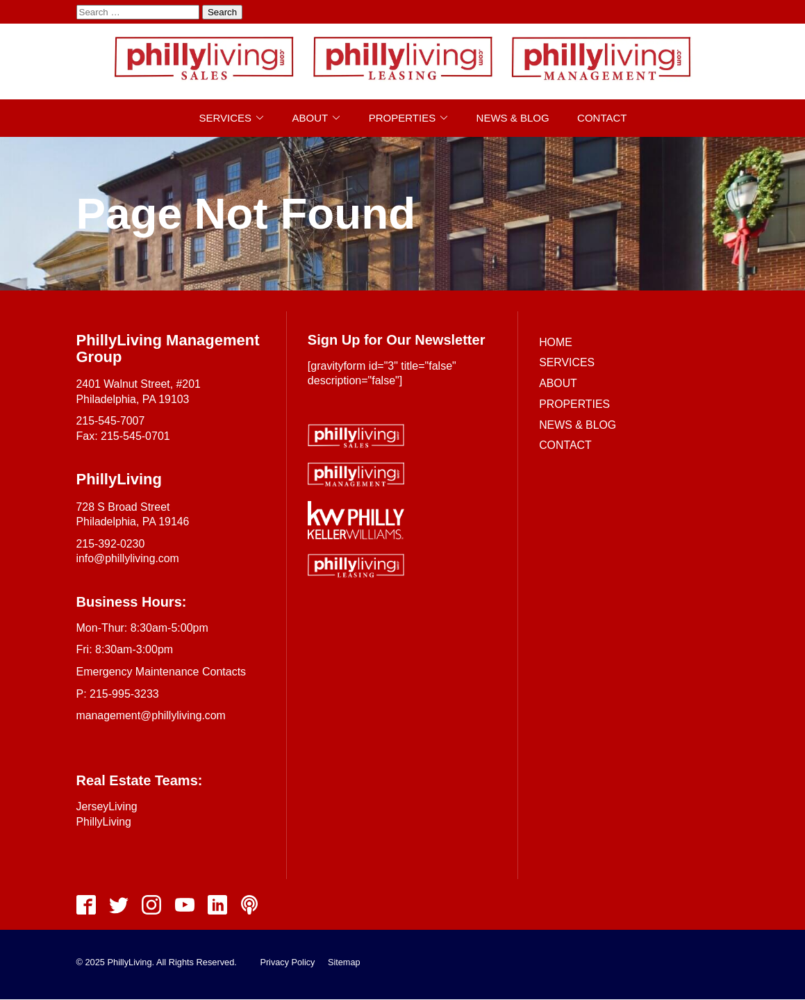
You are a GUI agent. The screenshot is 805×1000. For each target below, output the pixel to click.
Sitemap (345, 963)
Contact (601, 118)
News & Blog (512, 118)
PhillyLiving (104, 822)
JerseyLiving (107, 806)
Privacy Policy (287, 963)
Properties (402, 118)
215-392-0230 (111, 544)
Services (225, 118)
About (310, 118)
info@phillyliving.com (128, 558)
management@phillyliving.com (151, 715)
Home (555, 342)
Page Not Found (246, 213)
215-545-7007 (111, 421)
